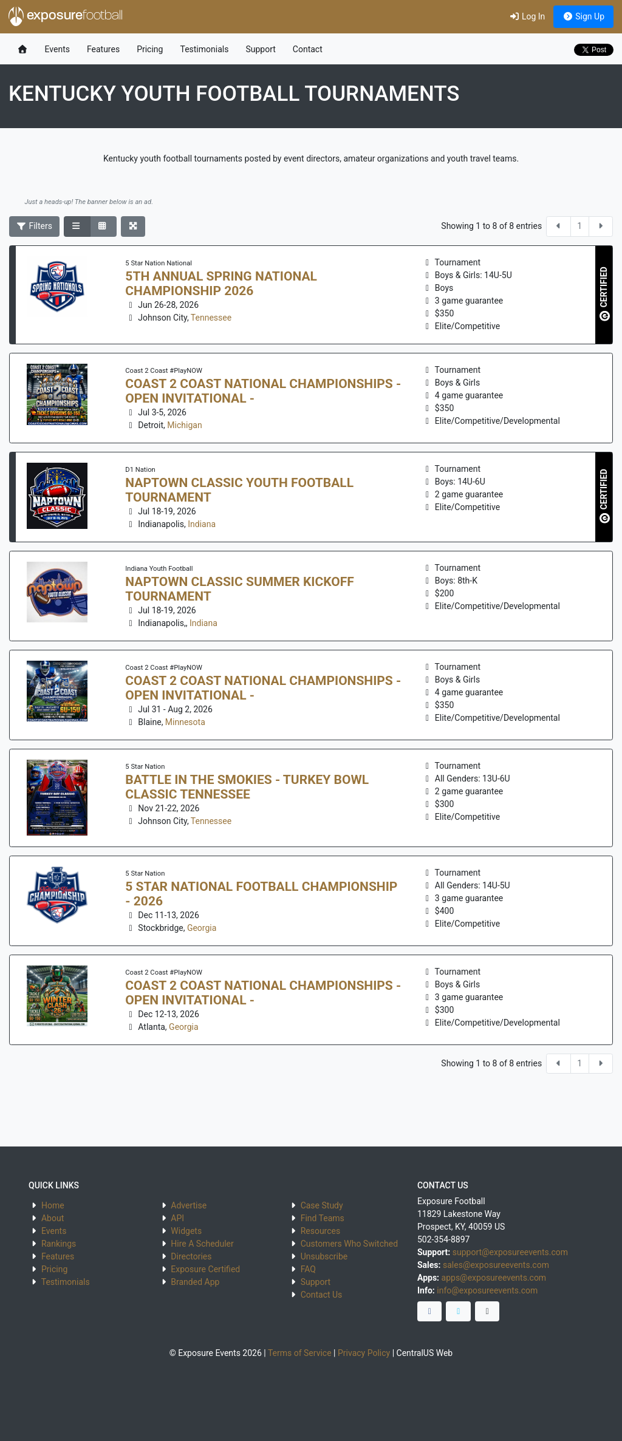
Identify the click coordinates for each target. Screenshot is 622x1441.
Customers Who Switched (349, 1244)
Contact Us (322, 1295)
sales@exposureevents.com (496, 1265)
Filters (34, 226)
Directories (191, 1256)
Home (52, 1205)
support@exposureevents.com (510, 1252)
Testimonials (204, 49)
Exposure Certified (205, 1269)
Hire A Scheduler (202, 1244)
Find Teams (322, 1218)
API (177, 1218)
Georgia (201, 928)
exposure (66, 16)
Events (57, 49)
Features (103, 49)
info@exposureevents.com (487, 1290)
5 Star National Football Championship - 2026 (261, 893)
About (52, 1218)
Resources (321, 1231)
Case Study (322, 1205)
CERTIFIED (604, 294)
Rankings (58, 1244)
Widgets (186, 1231)
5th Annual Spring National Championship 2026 (221, 283)
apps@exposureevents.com (494, 1278)
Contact (308, 49)
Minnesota (185, 722)
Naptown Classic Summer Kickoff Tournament (239, 589)
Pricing (150, 49)
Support (260, 49)
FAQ (308, 1269)
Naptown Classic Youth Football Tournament (239, 490)
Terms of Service (300, 1353)
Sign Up (583, 16)
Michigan (184, 425)
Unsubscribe (324, 1256)
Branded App (195, 1282)
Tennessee (211, 317)
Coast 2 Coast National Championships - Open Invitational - (263, 391)
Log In (527, 16)
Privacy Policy (364, 1353)
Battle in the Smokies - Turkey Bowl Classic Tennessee (247, 787)
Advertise (189, 1205)
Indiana (202, 524)
